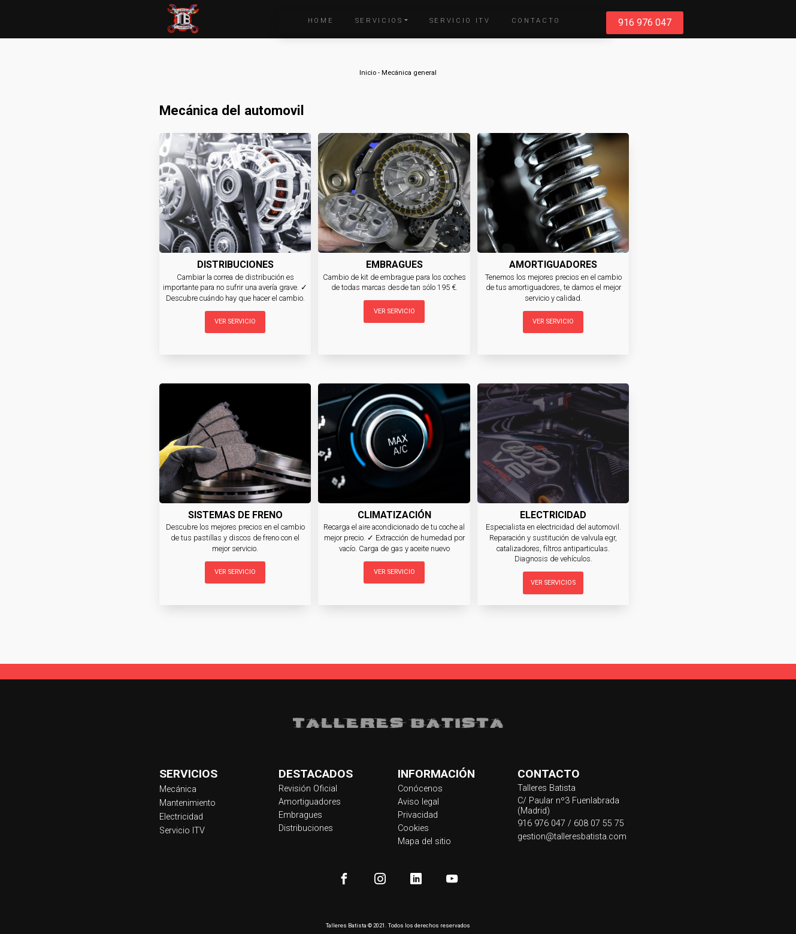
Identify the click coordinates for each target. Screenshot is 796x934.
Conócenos (420, 789)
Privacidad (418, 815)
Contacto (536, 21)
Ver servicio (235, 321)
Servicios (379, 21)
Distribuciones (306, 828)
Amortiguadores (310, 802)
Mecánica (177, 789)
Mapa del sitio (424, 841)
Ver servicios (553, 583)
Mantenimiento (187, 803)
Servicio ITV (460, 21)
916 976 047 (644, 22)
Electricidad (181, 817)
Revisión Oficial (308, 789)
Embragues (300, 815)
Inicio (367, 73)
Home (321, 21)
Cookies (413, 828)
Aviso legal (418, 802)
